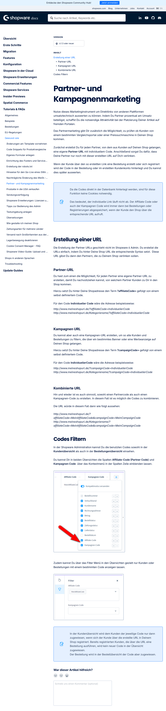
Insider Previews (14, 96)
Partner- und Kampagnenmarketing (25, 183)
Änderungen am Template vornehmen (26, 143)
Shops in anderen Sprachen (20, 258)
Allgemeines (11, 115)
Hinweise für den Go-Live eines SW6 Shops (27, 172)
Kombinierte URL (67, 70)
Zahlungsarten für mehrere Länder (24, 229)
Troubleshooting (13, 264)
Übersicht (9, 38)
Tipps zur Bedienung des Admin (23, 206)
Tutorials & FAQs (14, 109)
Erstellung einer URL (64, 57)
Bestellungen (12, 126)
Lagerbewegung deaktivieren (22, 240)
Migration (9, 51)
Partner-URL (64, 61)
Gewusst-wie (12, 138)
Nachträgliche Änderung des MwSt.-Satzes (27, 178)
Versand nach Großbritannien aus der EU (27, 234)
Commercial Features (17, 83)
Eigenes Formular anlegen (20, 155)
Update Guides (13, 270)
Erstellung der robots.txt (19, 166)
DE (157, 8)
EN (161, 8)
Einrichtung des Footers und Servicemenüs (27, 160)
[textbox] (87, 18)
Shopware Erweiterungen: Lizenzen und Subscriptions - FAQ (27, 200)
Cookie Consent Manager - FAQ (23, 246)
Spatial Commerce (15, 102)
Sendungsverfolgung (17, 195)
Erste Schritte (12, 45)
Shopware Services (16, 90)
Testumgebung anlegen (19, 212)
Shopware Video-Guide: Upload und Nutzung (27, 251)
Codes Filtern (60, 74)
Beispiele (10, 121)
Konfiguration (12, 64)
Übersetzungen (14, 217)
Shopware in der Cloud (18, 71)
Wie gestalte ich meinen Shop (22, 223)
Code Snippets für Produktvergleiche (26, 149)
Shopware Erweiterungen (20, 77)
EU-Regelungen (13, 132)
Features (9, 58)
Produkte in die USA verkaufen (22, 189)
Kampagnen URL (67, 66)
